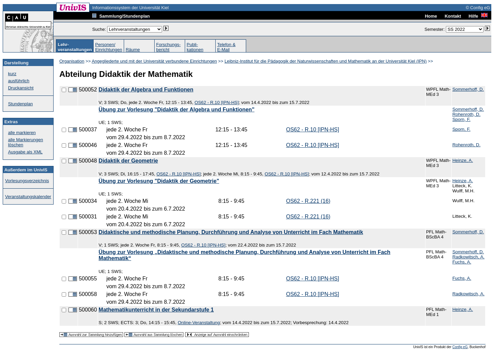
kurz (12, 73)
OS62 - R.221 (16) (308, 201)
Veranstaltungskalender (28, 196)
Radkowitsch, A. (468, 256)
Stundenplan (20, 103)
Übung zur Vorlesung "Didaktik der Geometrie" (159, 181)
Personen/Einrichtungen (108, 47)
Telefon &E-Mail (226, 47)
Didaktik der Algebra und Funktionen (146, 89)
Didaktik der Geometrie (128, 161)
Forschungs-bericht (168, 47)
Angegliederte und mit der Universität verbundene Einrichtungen (154, 61)
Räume (133, 49)
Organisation (71, 61)
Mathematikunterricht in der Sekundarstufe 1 (156, 310)
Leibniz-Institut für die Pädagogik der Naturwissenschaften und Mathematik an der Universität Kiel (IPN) (325, 61)
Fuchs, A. (461, 261)
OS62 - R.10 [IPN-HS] (217, 102)
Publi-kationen (195, 47)
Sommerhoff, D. (468, 89)
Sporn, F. (461, 119)
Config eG (460, 347)
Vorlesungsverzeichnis (27, 180)
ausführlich (18, 80)
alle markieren (22, 132)
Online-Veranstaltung (199, 322)
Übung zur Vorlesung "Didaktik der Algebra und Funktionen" (177, 109)
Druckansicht (21, 87)
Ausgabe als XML (25, 151)
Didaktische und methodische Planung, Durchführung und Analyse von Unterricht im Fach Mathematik (231, 232)
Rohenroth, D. (466, 114)
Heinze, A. (462, 160)
